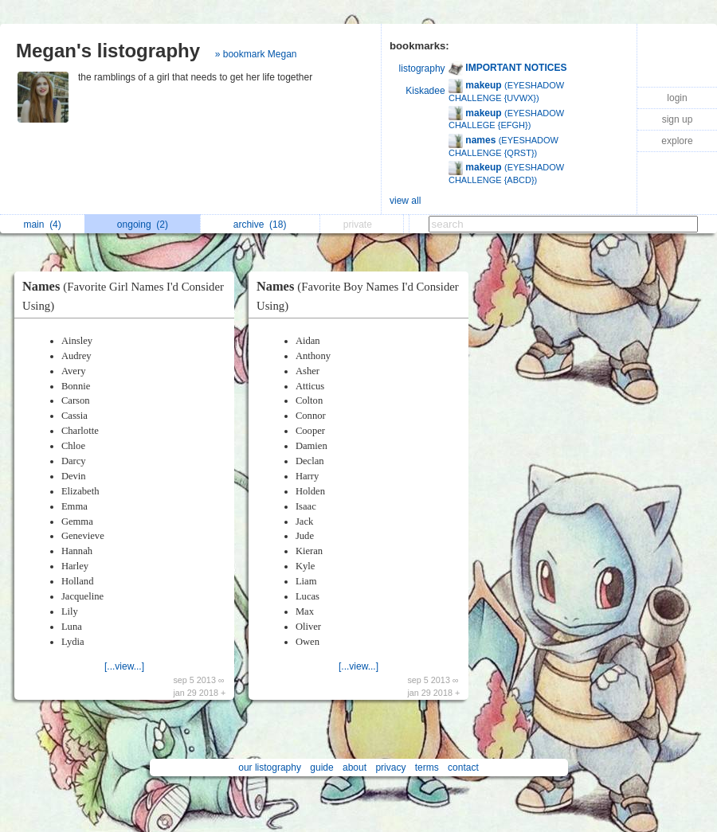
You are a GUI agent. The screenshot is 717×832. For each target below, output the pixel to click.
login (677, 98)
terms (427, 767)
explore (676, 140)
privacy (390, 767)
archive (260, 224)
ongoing (142, 224)
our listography (269, 767)
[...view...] (124, 666)
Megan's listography (108, 50)
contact (463, 767)
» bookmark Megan (256, 54)
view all (405, 200)
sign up (677, 119)
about (354, 767)
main (42, 224)
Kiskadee (425, 90)
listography (422, 68)
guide (321, 767)
